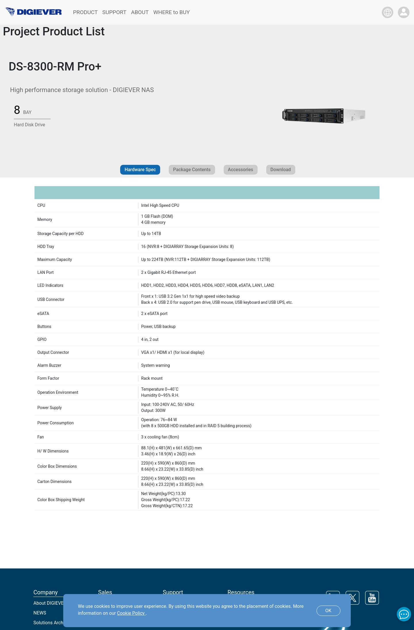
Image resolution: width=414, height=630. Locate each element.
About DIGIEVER (49, 603)
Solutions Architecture (55, 622)
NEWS (39, 613)
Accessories (240, 169)
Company (45, 592)
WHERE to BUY (171, 12)
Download (281, 169)
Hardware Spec (140, 169)
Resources (240, 592)
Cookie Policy (131, 613)
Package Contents (191, 169)
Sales (105, 592)
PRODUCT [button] (85, 12)
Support (173, 592)
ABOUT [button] (140, 12)
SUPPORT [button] (114, 12)
